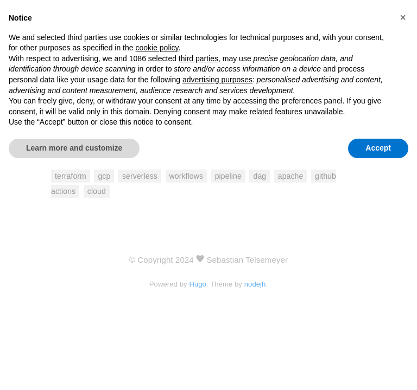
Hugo (197, 284)
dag (259, 176)
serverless (139, 176)
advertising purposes (217, 79)
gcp (104, 176)
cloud (96, 191)
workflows (186, 176)
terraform (70, 176)
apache (291, 176)
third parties (198, 58)
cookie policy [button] (156, 47)
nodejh (255, 284)
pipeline (228, 176)
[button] (403, 17)
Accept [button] (378, 148)
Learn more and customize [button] (74, 148)
